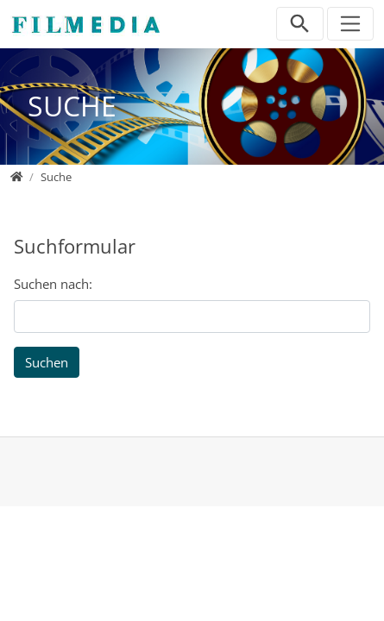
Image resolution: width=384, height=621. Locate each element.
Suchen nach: (53, 283)
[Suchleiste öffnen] (300, 24)
